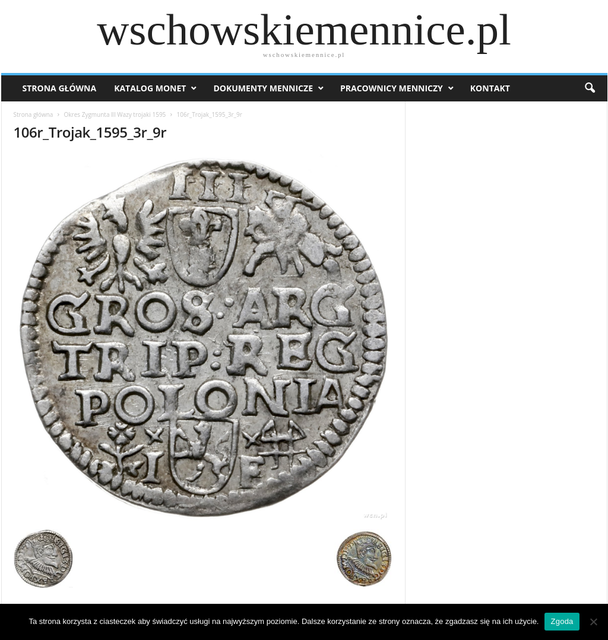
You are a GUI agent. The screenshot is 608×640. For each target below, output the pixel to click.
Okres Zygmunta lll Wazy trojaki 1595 (115, 114)
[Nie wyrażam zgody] (593, 622)
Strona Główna (60, 88)
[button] (590, 88)
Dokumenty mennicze (263, 88)
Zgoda (561, 621)
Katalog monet (150, 88)
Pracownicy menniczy (391, 88)
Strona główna (33, 114)
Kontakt (490, 88)
